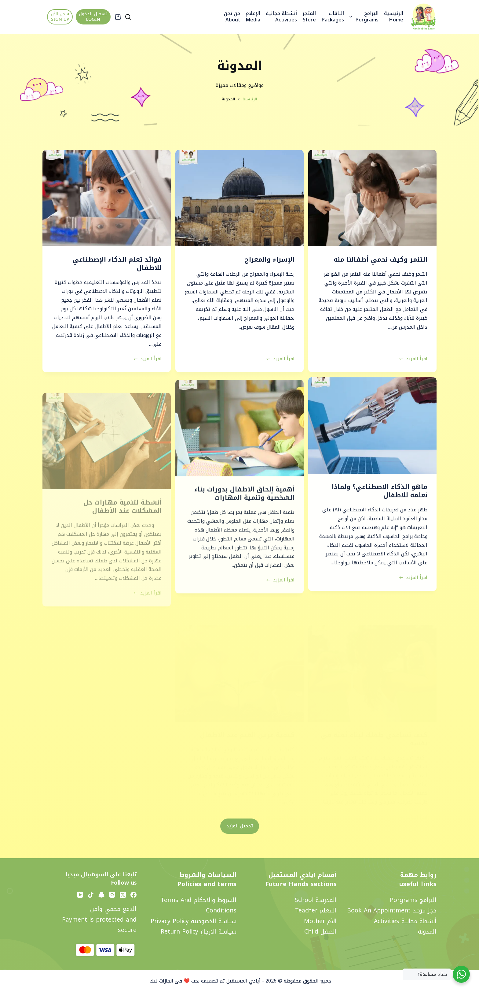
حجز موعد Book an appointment (392, 910)
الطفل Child (320, 931)
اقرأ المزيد (413, 359)
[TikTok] (91, 895)
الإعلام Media (253, 16)
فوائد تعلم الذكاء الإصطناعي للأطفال (117, 263)
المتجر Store (309, 16)
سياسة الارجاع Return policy (198, 931)
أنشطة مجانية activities (281, 16)
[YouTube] (80, 895)
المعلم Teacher (316, 910)
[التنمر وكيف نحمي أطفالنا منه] (372, 198)
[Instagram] (112, 895)
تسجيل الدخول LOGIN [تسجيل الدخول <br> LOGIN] (93, 17)
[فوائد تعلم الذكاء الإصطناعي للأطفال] (106, 198)
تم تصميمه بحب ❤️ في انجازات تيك (186, 981)
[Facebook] (133, 895)
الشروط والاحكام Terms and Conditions (198, 905)
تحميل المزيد (239, 826)
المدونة (427, 931)
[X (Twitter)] (123, 895)
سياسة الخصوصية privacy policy (193, 921)
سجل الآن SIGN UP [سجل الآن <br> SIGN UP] (60, 17)
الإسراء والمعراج (269, 259)
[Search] (128, 17)
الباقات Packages (332, 16)
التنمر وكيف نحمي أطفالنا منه (380, 259)
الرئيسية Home (393, 16)
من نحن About (232, 16)
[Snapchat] (101, 895)
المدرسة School (316, 900)
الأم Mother (320, 921)
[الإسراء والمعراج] (239, 198)
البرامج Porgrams (362, 16)
